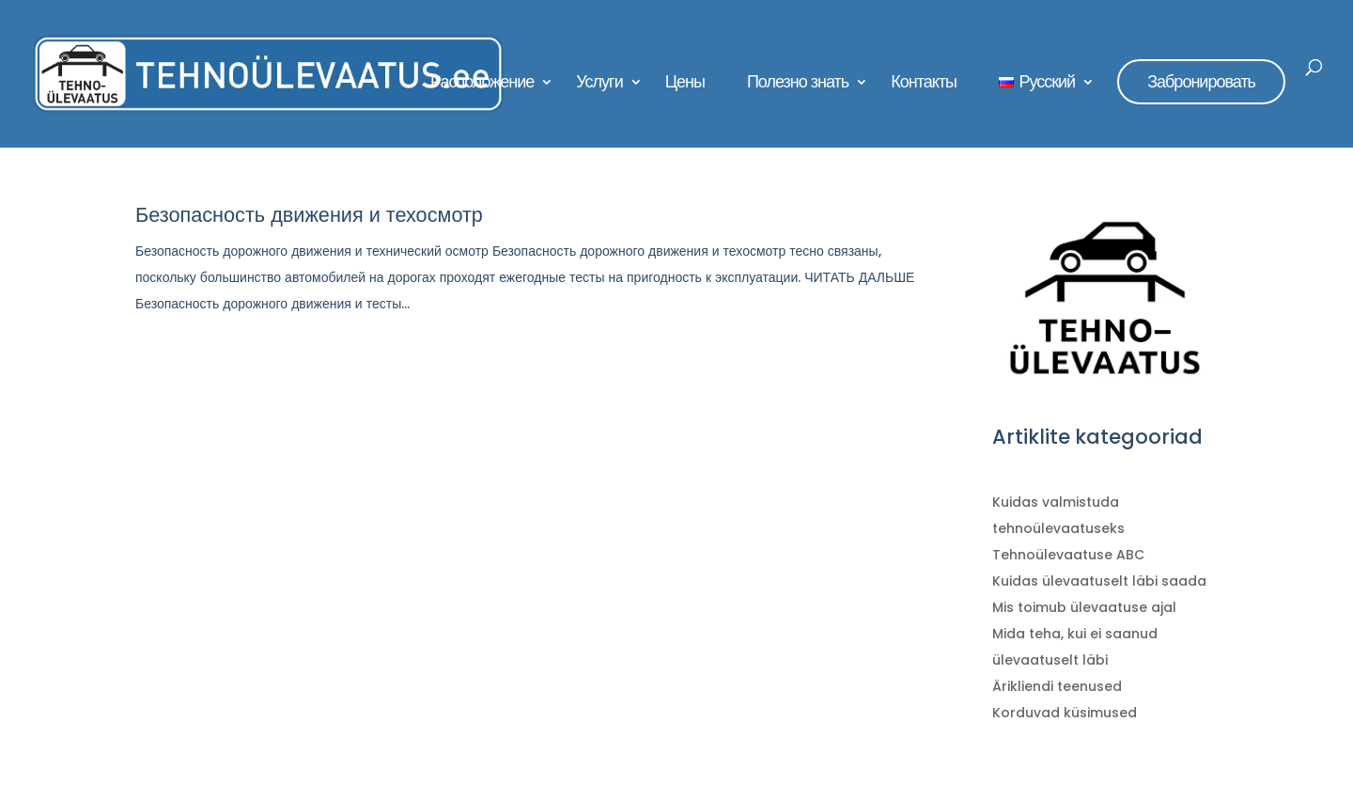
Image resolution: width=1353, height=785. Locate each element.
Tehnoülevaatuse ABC (1068, 554)
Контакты (923, 84)
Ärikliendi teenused (1057, 686)
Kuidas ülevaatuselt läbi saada (1099, 581)
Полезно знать (797, 84)
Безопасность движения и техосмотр (309, 214)
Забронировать (1201, 81)
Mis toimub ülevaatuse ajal (1084, 607)
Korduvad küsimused (1064, 712)
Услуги (599, 84)
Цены (685, 84)
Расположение (482, 84)
